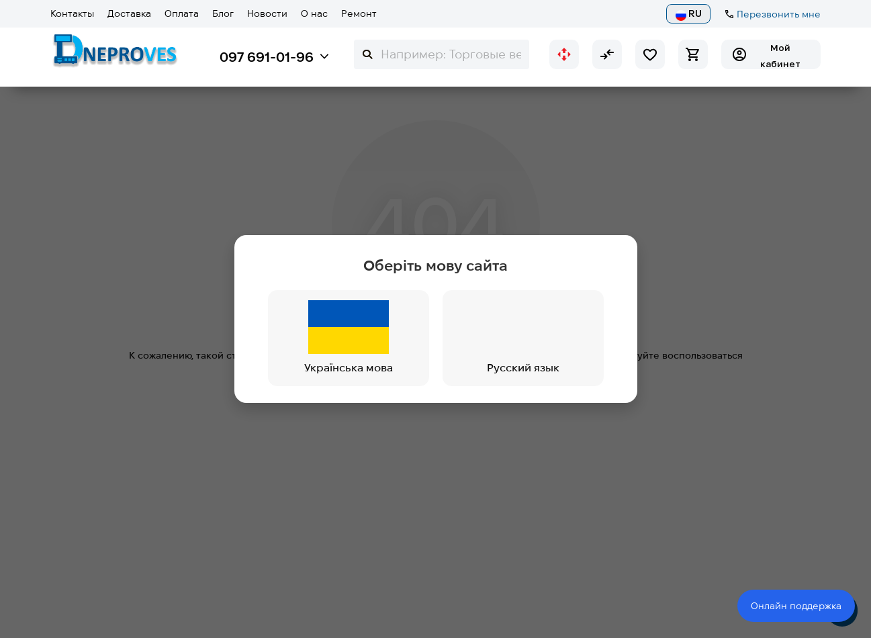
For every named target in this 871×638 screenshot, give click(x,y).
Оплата (182, 13)
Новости (267, 13)
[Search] (441, 54)
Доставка (129, 13)
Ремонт (359, 13)
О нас (314, 13)
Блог (223, 13)
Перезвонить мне (779, 14)
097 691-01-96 (267, 57)
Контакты (72, 13)
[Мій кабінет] (771, 54)
